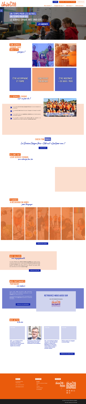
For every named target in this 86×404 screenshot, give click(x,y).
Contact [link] (38, 386)
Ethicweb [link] (75, 402)
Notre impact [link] (69, 5)
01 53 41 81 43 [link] (21, 384)
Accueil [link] (37, 381)
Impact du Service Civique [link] (41, 383)
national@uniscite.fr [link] (20, 386)
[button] (60, 113)
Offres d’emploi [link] (73, 1)
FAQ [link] (37, 384)
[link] (1, 10)
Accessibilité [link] (39, 389)
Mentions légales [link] (73, 400)
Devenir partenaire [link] (79, 5)
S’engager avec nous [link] (59, 5)
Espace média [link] (62, 1)
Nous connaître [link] (48, 5)
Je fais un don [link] (81, 1)
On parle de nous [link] (67, 1)
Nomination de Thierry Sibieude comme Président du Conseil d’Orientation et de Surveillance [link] (33, 342)
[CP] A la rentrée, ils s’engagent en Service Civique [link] (68, 341)
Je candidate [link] (55, 1)
